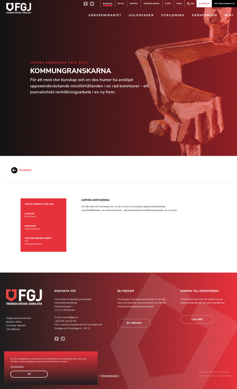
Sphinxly (214, 372)
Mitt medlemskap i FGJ (224, 3)
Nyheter (134, 3)
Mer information (17, 366)
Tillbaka (21, 170)
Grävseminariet (105, 15)
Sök (190, 3)
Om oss (120, 3)
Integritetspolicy (110, 375)
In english (107, 3)
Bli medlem (204, 3)
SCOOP (168, 3)
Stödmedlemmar (151, 3)
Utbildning (173, 15)
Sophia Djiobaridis (32, 229)
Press (179, 3)
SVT (26, 241)
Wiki (229, 15)
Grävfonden (204, 15)
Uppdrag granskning (33, 244)
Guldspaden (141, 15)
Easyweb (204, 375)
